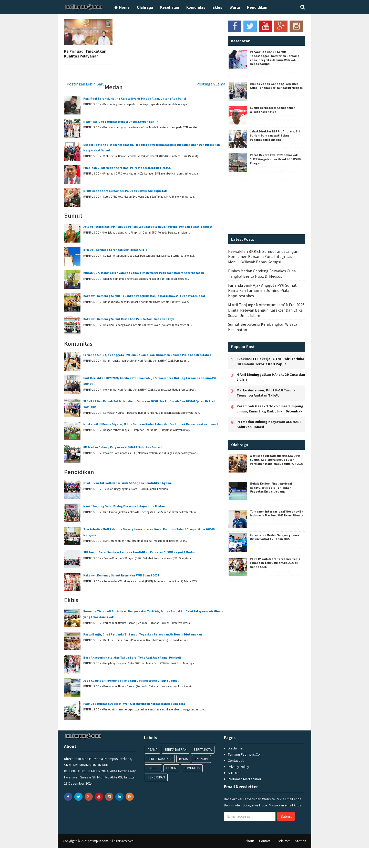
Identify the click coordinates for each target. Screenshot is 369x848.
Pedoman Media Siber (244, 779)
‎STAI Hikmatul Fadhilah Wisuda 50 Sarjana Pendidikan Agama (127, 483)
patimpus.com (98, 841)
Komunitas (195, 7)
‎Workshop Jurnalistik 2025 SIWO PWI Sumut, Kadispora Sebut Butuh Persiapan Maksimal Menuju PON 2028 (276, 460)
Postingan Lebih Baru (86, 83)
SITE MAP (235, 772)
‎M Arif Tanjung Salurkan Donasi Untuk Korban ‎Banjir (120, 121)
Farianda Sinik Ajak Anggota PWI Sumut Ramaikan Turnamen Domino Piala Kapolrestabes (147, 355)
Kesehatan (169, 7)
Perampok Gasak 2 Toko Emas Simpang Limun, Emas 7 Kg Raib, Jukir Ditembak (270, 408)
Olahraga (145, 7)
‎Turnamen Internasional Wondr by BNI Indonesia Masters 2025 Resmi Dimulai (277, 513)
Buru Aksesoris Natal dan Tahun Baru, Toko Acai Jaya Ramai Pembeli (132, 657)
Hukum (171, 768)
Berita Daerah (176, 749)
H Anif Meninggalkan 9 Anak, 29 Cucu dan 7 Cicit (271, 377)
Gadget (153, 768)
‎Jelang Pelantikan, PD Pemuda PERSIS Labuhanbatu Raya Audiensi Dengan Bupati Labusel (147, 226)
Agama (152, 749)
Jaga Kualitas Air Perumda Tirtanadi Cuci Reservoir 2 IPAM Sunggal (131, 680)
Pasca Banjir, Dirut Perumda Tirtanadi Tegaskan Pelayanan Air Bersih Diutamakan (142, 634)
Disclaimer (236, 748)
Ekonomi (201, 759)
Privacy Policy (238, 766)
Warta (234, 7)
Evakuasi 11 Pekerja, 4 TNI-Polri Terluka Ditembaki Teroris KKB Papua (270, 361)
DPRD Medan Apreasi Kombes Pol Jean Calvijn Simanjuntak (125, 191)
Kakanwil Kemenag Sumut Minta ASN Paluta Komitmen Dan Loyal (129, 319)
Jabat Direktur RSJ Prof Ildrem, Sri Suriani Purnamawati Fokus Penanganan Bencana (275, 135)
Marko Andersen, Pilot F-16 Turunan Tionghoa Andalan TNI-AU (267, 393)
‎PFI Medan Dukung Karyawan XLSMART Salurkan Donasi (122, 447)
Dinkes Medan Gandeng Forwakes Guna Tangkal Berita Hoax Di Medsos (276, 86)
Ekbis (217, 7)
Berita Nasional (160, 759)
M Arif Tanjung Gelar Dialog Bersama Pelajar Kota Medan (124, 506)
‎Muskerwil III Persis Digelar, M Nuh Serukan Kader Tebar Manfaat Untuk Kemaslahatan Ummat (150, 424)
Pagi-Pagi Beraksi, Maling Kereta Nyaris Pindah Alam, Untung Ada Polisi (134, 98)
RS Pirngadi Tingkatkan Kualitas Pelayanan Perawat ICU (85, 56)
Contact (264, 841)
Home (122, 7)
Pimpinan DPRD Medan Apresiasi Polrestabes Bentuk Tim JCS (127, 168)
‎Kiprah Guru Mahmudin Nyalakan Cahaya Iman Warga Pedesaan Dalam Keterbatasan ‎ (143, 273)
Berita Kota (203, 749)
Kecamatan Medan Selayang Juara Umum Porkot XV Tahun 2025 (274, 537)
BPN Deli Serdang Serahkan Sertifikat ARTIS (115, 250)
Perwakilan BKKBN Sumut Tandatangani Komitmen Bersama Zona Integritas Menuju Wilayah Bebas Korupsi (274, 58)
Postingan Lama (210, 83)
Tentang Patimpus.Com (245, 754)
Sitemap (300, 841)
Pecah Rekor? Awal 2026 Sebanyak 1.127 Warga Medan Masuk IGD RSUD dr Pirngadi (277, 159)
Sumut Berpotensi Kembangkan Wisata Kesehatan (272, 110)
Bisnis (183, 759)
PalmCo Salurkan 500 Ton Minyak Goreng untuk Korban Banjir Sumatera (134, 704)
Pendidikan (257, 7)
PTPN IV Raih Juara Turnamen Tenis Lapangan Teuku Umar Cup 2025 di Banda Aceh (275, 563)
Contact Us (236, 760)
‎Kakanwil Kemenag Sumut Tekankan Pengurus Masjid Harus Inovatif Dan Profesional (144, 296)
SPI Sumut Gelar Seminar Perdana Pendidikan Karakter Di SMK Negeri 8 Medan (139, 552)
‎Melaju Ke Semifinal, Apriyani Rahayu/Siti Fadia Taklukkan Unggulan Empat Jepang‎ (271, 487)
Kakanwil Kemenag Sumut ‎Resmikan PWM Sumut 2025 (121, 575)
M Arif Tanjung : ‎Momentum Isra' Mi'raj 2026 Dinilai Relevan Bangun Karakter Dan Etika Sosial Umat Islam (266, 310)
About (249, 841)
